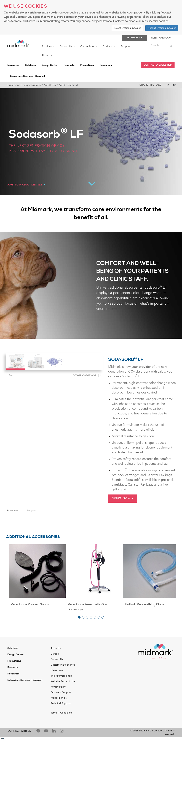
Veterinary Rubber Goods (30, 604)
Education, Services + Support (27, 76)
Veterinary (22, 85)
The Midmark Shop (61, 675)
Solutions (47, 46)
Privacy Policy (58, 686)
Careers (55, 653)
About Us (47, 55)
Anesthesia (50, 85)
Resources (106, 65)
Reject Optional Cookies (127, 28)
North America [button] (161, 38)
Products (108, 46)
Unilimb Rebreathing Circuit (145, 604)
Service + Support (61, 692)
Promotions (87, 65)
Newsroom (57, 670)
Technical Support (61, 703)
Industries (13, 65)
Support (126, 46)
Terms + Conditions (61, 712)
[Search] (171, 46)
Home (10, 85)
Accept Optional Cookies (162, 28)
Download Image (84, 375)
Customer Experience (63, 664)
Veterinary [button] (134, 37)
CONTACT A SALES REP (158, 65)
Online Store (87, 46)
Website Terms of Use (63, 681)
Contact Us (66, 46)
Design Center (50, 65)
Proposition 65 (59, 697)
